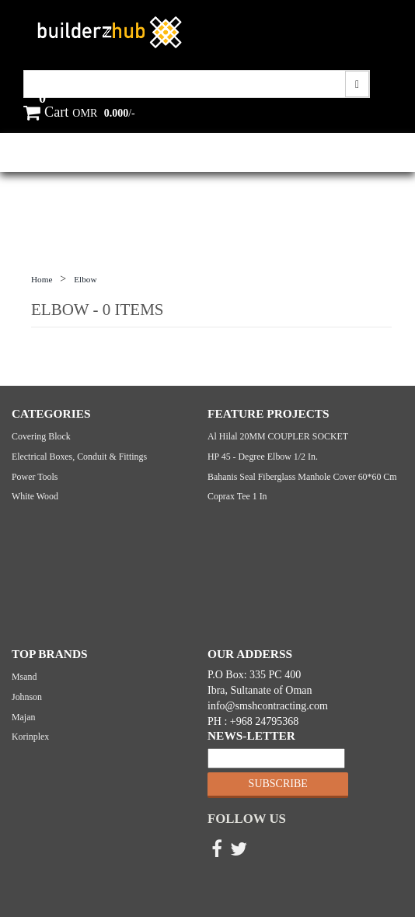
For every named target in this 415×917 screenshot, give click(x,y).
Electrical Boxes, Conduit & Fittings (79, 456)
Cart (45, 112)
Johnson (27, 696)
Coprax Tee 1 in (237, 496)
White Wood (35, 496)
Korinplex (30, 736)
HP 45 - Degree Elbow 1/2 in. (263, 456)
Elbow (85, 279)
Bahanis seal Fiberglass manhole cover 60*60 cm (302, 476)
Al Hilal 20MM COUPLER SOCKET (278, 436)
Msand (24, 676)
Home (41, 279)
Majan (23, 717)
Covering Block (41, 436)
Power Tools (35, 476)
